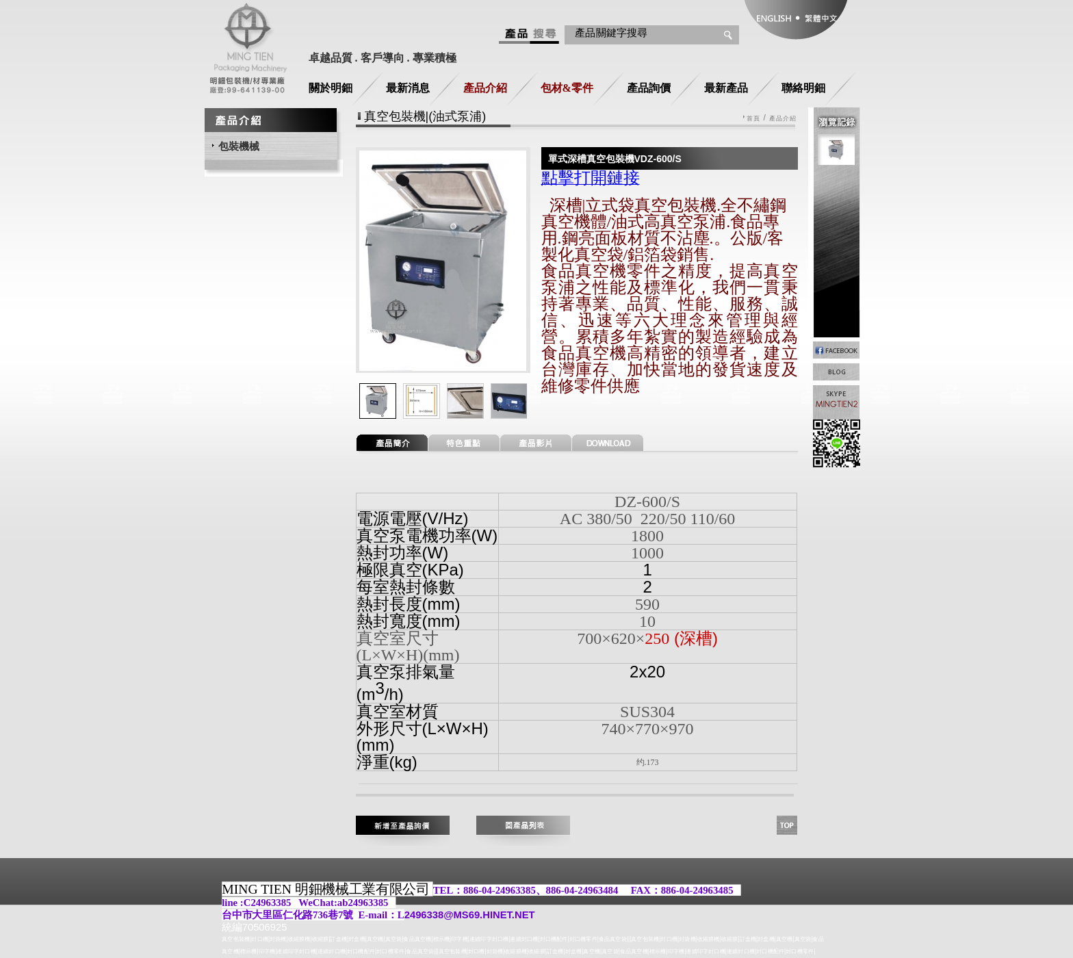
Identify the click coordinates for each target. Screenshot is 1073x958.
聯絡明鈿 (803, 88)
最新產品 (726, 88)
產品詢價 (649, 88)
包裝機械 (238, 146)
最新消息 (408, 88)
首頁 (753, 118)
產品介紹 (485, 88)
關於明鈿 (330, 88)
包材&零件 (567, 88)
